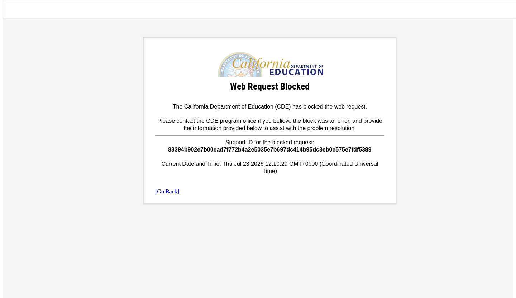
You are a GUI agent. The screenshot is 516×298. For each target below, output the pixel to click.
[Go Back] (167, 191)
